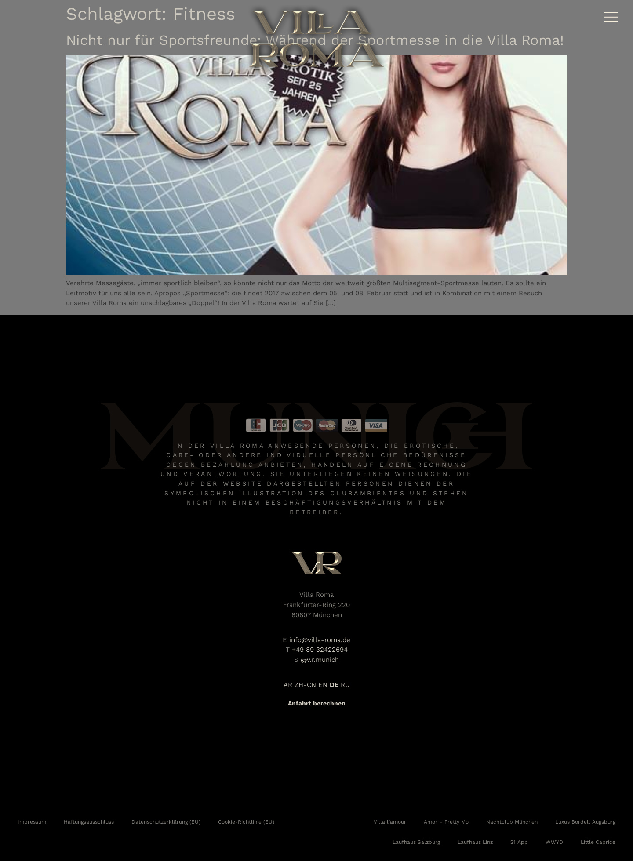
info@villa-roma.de (319, 640)
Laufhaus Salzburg (416, 842)
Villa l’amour (390, 822)
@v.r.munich (320, 660)
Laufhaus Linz (475, 842)
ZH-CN (305, 685)
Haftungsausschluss (89, 822)
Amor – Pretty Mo (446, 822)
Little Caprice (598, 842)
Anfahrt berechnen (317, 703)
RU (345, 685)
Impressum (32, 822)
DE (334, 685)
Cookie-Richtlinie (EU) (246, 822)
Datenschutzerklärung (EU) (165, 822)
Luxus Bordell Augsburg (585, 822)
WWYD (554, 842)
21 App (519, 842)
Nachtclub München (512, 822)
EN (322, 685)
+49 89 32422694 (320, 650)
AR (288, 685)
